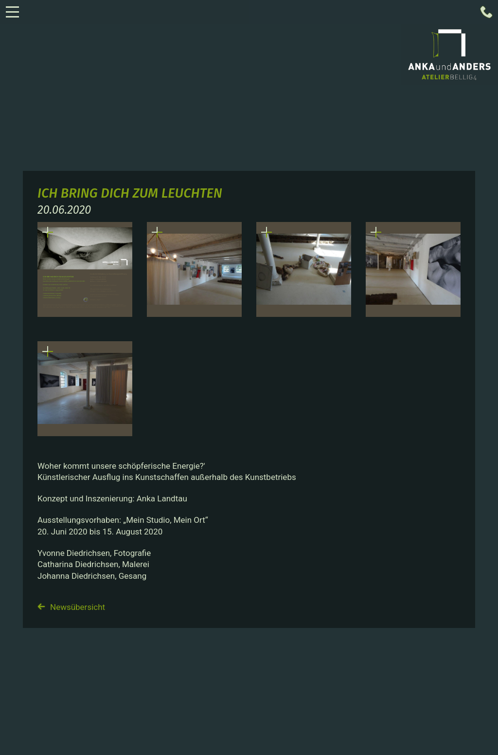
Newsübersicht (71, 607)
